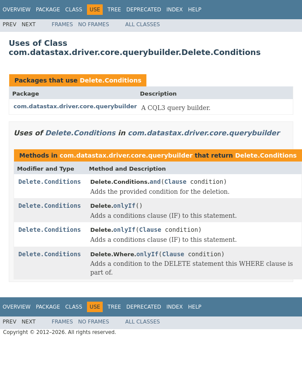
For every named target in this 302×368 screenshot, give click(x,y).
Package (48, 10)
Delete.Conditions (110, 80)
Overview (17, 10)
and (154, 181)
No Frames (93, 24)
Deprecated (143, 10)
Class (73, 10)
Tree (114, 10)
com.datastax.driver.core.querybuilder (75, 106)
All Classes (142, 24)
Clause (175, 181)
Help (194, 10)
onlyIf (124, 205)
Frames (62, 24)
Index (175, 10)
